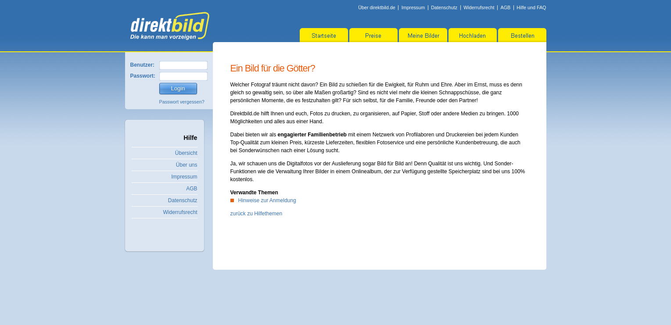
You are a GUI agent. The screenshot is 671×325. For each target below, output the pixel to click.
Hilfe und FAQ (531, 7)
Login (178, 88)
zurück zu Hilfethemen (256, 214)
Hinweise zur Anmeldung (267, 200)
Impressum (413, 7)
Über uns (186, 165)
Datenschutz (444, 7)
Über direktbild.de (376, 7)
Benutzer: (142, 65)
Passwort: (142, 76)
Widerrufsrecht (478, 7)
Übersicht (186, 153)
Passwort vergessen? (182, 101)
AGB (505, 7)
